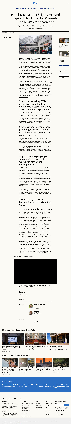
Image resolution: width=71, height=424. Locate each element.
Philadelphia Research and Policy (23, 330)
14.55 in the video (37, 122)
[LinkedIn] (59, 414)
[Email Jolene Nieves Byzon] (34, 322)
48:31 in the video (34, 232)
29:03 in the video (46, 142)
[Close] (69, 421)
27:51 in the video (45, 224)
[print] (10, 37)
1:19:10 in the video (23, 195)
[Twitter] (61, 414)
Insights (38, 401)
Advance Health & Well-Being (19, 355)
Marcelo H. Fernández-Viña (39, 304)
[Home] (11, 398)
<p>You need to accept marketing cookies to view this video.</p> (35, 271)
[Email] (64, 75)
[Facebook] (56, 414)
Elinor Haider (36, 310)
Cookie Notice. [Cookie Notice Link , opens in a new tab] (19, 422)
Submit (63, 77)
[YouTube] (63, 414)
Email (56, 403)
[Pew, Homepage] (35, 3)
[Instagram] (58, 414)
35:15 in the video (45, 252)
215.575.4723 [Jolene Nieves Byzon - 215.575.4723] (36, 321)
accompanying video (23, 97)
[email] (34, 315)
